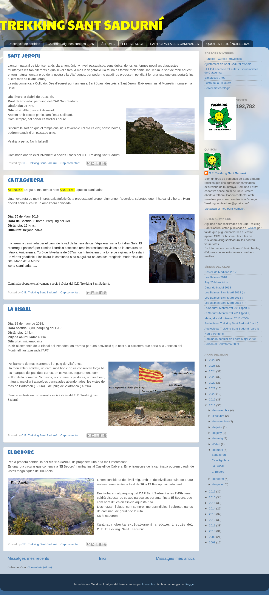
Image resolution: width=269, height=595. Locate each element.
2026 (212, 360)
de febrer (218, 478)
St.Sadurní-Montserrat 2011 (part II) (227, 313)
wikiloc (252, 228)
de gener (218, 484)
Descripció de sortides (24, 44)
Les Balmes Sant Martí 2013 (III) (225, 302)
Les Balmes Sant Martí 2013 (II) (225, 297)
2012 (212, 519)
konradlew (148, 584)
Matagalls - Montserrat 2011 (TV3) (226, 318)
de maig (218, 438)
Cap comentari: (70, 163)
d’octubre (218, 415)
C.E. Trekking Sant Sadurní (227, 173)
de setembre (220, 421)
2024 (212, 371)
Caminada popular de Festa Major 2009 (230, 338)
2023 (212, 377)
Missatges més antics (175, 558)
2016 (212, 497)
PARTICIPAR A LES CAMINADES (174, 44)
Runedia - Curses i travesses (223, 58)
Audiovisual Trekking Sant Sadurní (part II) (231, 328)
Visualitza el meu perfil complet (224, 208)
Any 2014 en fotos (216, 282)
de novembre (221, 410)
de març (218, 449)
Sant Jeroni (24, 56)
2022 (212, 382)
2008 (212, 542)
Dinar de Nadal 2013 (217, 287)
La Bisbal (19, 310)
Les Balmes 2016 (215, 277)
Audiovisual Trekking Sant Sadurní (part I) (231, 323)
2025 (212, 365)
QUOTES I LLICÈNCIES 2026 (228, 44)
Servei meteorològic (217, 88)
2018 (212, 405)
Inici (102, 558)
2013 (212, 514)
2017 (212, 491)
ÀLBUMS (108, 44)
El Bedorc (21, 452)
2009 (212, 536)
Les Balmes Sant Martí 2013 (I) (224, 292)
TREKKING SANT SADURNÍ (81, 24)
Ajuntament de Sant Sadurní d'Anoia (227, 64)
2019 (212, 399)
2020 (212, 394)
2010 (212, 531)
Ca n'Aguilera (25, 180)
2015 (212, 503)
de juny (217, 432)
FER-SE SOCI (132, 44)
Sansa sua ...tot (214, 77)
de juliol (217, 427)
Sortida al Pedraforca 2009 (221, 344)
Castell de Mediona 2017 (220, 272)
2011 (212, 525)
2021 (212, 388)
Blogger (190, 584)
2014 (212, 508)
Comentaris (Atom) (40, 567)
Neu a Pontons (214, 333)
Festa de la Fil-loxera (218, 82)
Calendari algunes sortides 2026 (71, 44)
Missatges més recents (28, 558)
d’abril (216, 444)
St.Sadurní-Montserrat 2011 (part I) (227, 308)
